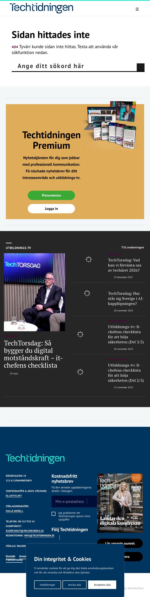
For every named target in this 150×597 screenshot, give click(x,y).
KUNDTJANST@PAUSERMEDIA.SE (25, 530)
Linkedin (64, 537)
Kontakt (10, 556)
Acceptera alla (102, 584)
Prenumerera (51, 195)
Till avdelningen (132, 247)
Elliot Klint (14, 495)
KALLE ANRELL (14, 511)
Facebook (54, 537)
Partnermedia (14, 560)
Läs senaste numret (120, 543)
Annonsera (25, 556)
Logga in (51, 208)
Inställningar (47, 584)
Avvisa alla (74, 584)
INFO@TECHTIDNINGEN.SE (39, 535)
